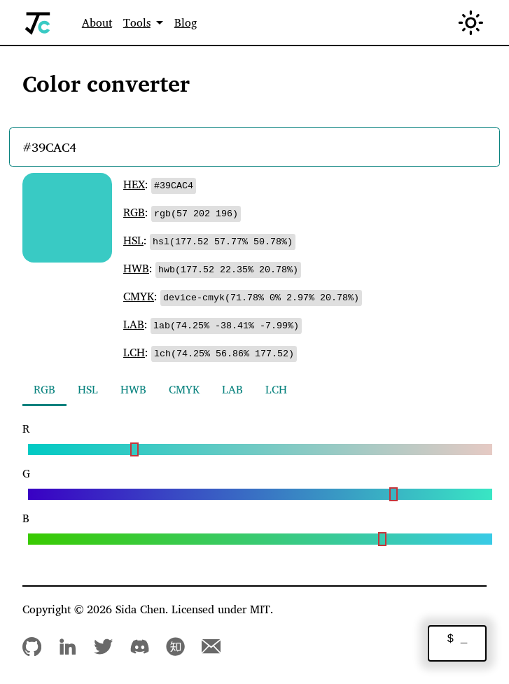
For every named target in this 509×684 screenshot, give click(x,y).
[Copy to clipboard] (176, 185)
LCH (134, 352)
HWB (136, 268)
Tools (137, 22)
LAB (133, 324)
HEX (134, 184)
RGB (134, 212)
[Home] (38, 23)
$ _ (457, 639)
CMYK (138, 296)
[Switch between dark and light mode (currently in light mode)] (471, 23)
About (97, 22)
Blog (185, 22)
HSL (133, 240)
